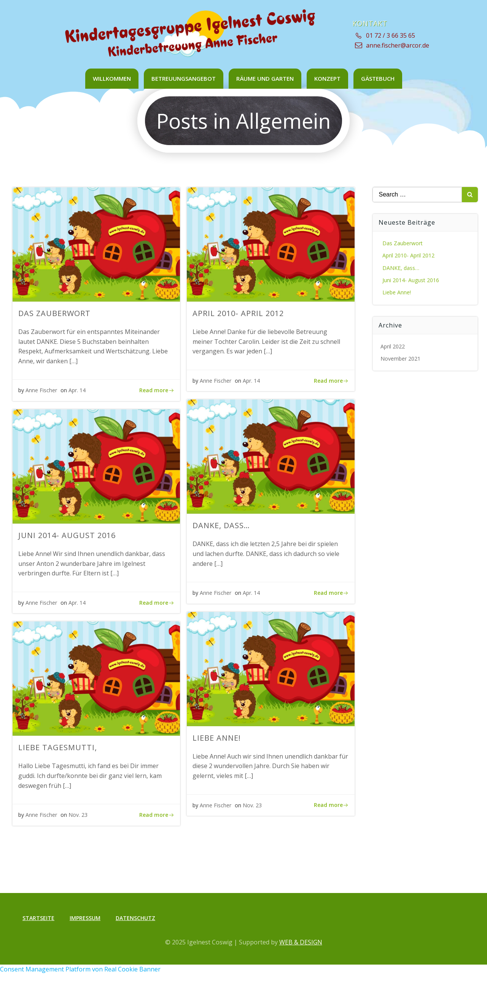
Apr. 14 (77, 390)
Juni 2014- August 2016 (410, 280)
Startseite (38, 918)
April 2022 (392, 346)
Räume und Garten (265, 78)
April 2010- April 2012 (408, 255)
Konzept (327, 78)
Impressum (85, 918)
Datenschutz (135, 918)
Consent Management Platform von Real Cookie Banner (80, 969)
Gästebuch (378, 78)
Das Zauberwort (402, 243)
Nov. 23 (252, 805)
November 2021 (400, 358)
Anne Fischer (41, 390)
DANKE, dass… (400, 268)
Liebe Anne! (396, 292)
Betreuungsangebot (183, 78)
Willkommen (112, 78)
